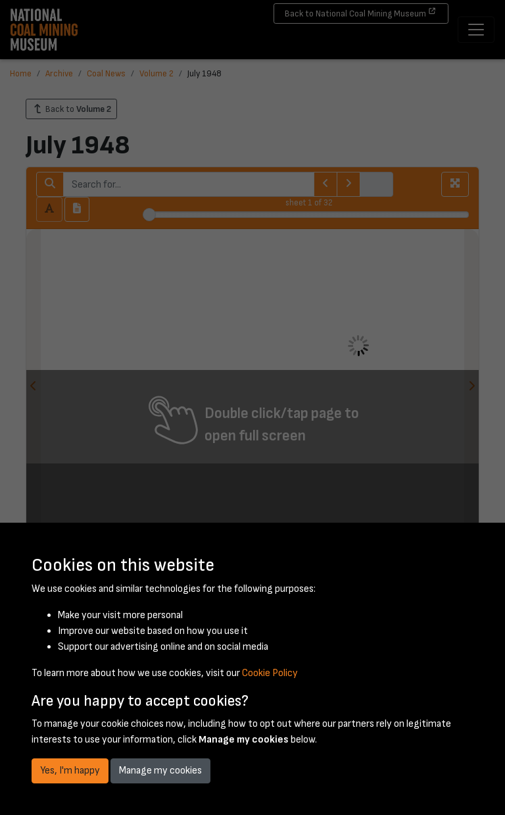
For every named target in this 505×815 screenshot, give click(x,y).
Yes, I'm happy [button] (70, 770)
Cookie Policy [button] (270, 673)
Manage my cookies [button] (160, 770)
